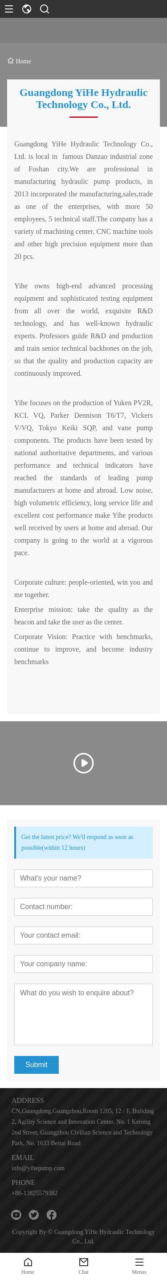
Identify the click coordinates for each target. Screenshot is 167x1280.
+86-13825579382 (35, 1193)
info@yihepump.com (38, 1168)
